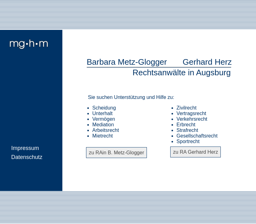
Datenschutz (26, 157)
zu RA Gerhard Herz (195, 152)
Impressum (25, 148)
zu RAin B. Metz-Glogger (116, 152)
